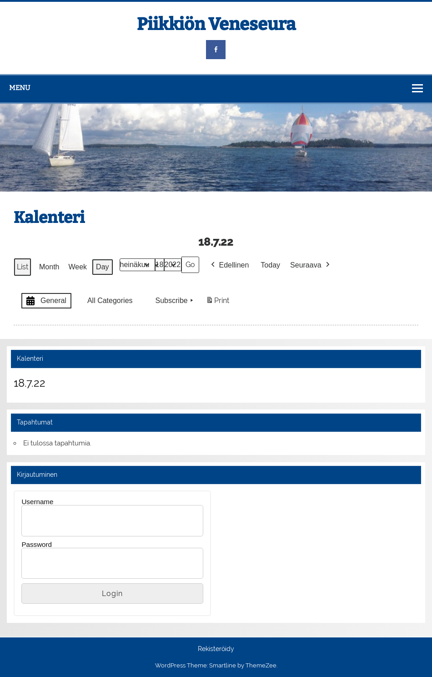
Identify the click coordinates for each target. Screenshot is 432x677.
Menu (19, 88)
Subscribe (175, 301)
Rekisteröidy (216, 649)
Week (78, 267)
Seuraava (311, 265)
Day (102, 267)
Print (217, 302)
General (45, 301)
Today (271, 265)
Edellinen (229, 265)
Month (49, 267)
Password (36, 544)
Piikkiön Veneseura (216, 24)
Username (37, 501)
